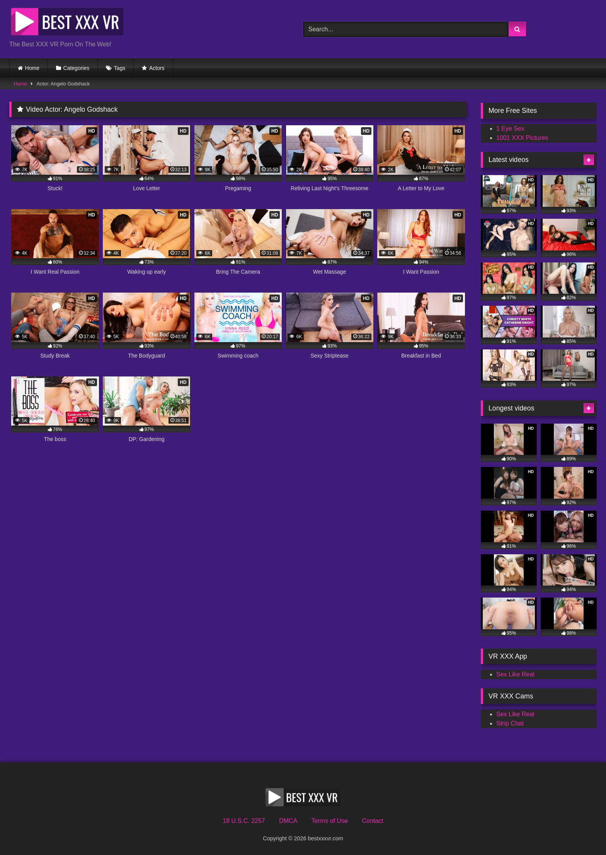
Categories (76, 68)
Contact (372, 821)
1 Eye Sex (510, 128)
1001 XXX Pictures (522, 138)
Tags (120, 68)
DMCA (288, 821)
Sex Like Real (515, 674)
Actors (157, 68)
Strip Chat (510, 723)
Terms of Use (330, 821)
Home (32, 68)
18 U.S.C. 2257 (244, 821)
